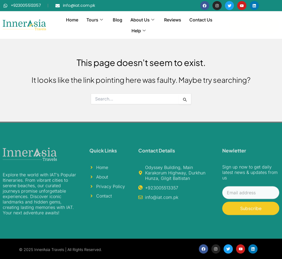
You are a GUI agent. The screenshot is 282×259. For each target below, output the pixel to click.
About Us (142, 20)
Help (138, 30)
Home (72, 20)
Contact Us (200, 20)
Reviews (172, 20)
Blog (117, 20)
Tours (94, 20)
